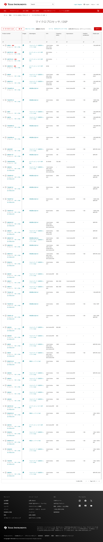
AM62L (9, 45)
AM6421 (9, 378)
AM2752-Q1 (10, 52)
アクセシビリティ (8, 535)
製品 (10, 15)
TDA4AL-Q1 (10, 292)
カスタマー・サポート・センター (37, 509)
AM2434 (9, 335)
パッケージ (31, 512)
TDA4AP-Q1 (10, 187)
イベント (6, 509)
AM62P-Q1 (10, 81)
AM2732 (9, 425)
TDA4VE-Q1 (10, 304)
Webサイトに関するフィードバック (65, 535)
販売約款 (40, 535)
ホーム (5, 15)
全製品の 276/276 (40, 29)
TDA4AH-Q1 (10, 175)
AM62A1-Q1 (10, 154)
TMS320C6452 (11, 161)
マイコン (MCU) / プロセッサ (20, 15)
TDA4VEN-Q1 (10, 137)
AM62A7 (9, 231)
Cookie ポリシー (19, 535)
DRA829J (9, 432)
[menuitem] (98, 11)
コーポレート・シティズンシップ (12, 518)
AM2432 (9, 327)
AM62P (9, 74)
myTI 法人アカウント (59, 503)
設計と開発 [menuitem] (25, 10)
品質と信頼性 (32, 515)
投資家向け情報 (8, 512)
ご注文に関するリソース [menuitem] (49, 10)
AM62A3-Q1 (10, 222)
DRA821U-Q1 (10, 361)
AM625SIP (10, 149)
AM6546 (9, 373)
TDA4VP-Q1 (10, 199)
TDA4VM (9, 460)
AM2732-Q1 (10, 406)
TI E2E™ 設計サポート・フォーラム (37, 503)
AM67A (9, 117)
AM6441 (9, 392)
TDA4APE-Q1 (10, 88)
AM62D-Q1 (10, 66)
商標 (52, 535)
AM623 (9, 344)
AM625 (9, 352)
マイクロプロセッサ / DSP (38, 15)
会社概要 (6, 500)
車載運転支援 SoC (33, 88)
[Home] (15, 4)
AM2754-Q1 (10, 59)
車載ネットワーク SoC (35, 361)
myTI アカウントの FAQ (35, 518)
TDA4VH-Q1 (10, 210)
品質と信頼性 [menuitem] (35, 10)
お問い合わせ (32, 500)
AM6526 (9, 472)
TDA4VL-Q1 (10, 315)
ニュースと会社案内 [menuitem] (64, 10)
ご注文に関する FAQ (59, 509)
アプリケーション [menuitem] (14, 10)
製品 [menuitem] (5, 10)
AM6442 (9, 399)
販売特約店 (56, 512)
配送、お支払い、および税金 (61, 506)
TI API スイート (57, 500)
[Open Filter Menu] (11, 41)
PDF (15, 47)
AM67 (8, 111)
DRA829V (9, 449)
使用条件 (47, 535)
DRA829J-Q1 (10, 440)
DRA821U (9, 262)
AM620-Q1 (10, 245)
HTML (19, 47)
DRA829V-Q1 (10, 413)
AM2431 (9, 274)
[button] (86, 481)
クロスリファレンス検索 (35, 506)
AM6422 (9, 385)
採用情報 (6, 503)
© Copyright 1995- (10, 538)
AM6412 (9, 286)
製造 (5, 515)
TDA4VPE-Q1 (10, 100)
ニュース (6, 506)
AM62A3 (9, 167)
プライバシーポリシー (30, 535)
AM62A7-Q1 (10, 238)
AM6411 (9, 281)
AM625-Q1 (10, 253)
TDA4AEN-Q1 (10, 125)
